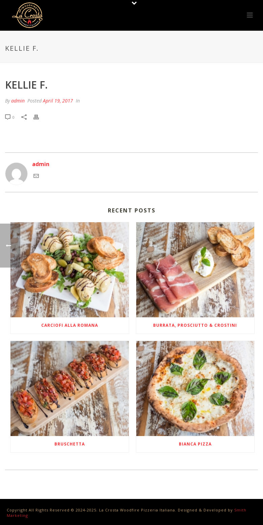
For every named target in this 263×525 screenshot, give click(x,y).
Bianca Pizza (195, 444)
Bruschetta (69, 444)
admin (18, 100)
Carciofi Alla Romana (69, 325)
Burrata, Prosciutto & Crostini (195, 325)
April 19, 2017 (58, 100)
